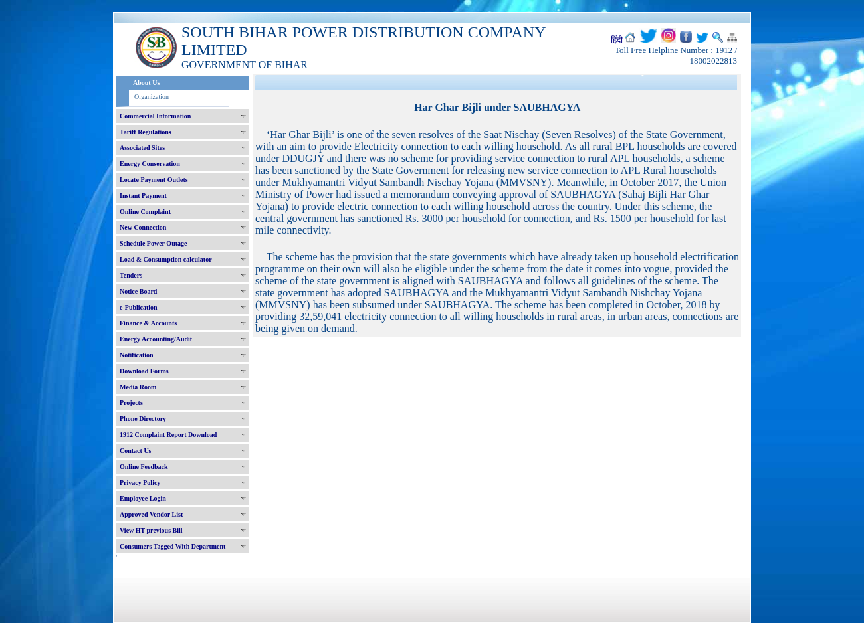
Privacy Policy (140, 482)
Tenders (131, 275)
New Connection (143, 227)
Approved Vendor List (151, 514)
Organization (151, 96)
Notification (137, 355)
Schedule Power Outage (153, 243)
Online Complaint (145, 211)
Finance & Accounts (148, 323)
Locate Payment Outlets (154, 179)
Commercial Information (155, 116)
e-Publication (139, 307)
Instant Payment (143, 195)
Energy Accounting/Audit (156, 339)
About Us (146, 82)
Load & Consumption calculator (166, 259)
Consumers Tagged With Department (172, 546)
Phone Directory (143, 418)
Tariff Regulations (145, 131)
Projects (131, 402)
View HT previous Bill (151, 530)
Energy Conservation (150, 163)
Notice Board (138, 291)
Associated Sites (142, 147)
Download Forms (144, 371)
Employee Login (143, 498)
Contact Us (136, 450)
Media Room (138, 387)
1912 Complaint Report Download (168, 434)
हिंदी (617, 39)
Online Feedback (144, 466)
